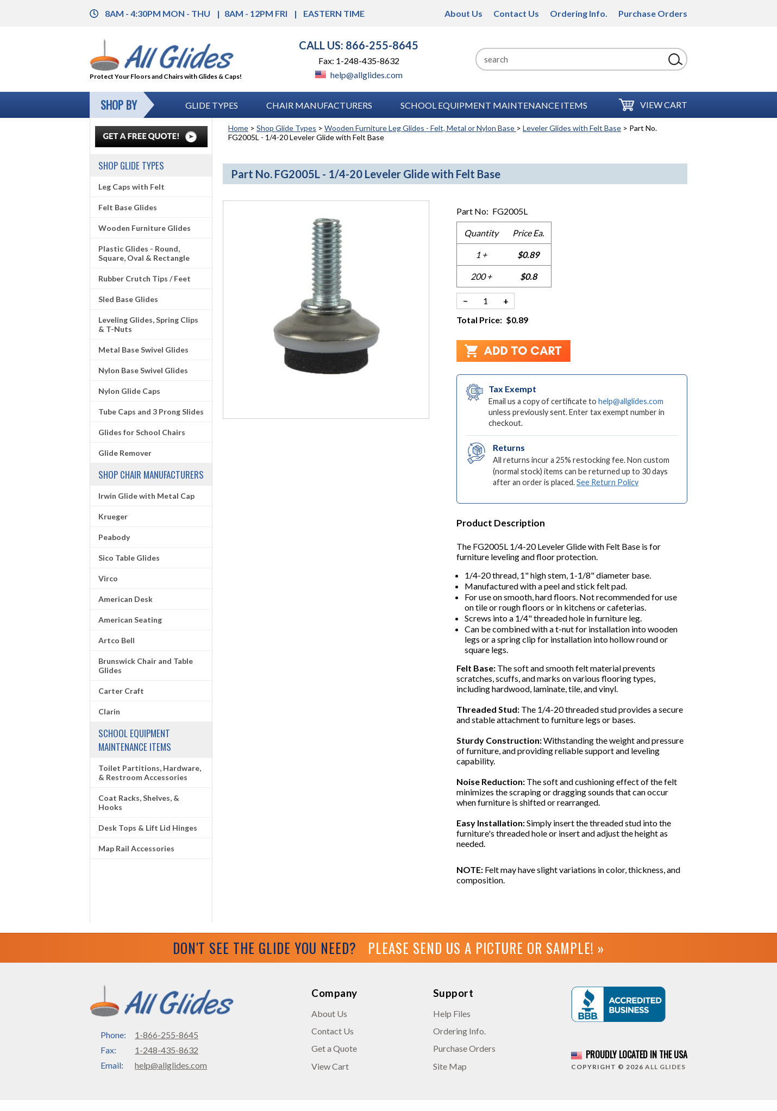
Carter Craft (121, 690)
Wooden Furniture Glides (144, 228)
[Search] (570, 59)
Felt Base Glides (127, 207)
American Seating (130, 619)
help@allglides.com (359, 75)
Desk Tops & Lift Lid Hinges (147, 827)
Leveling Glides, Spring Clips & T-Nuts (148, 324)
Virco (108, 578)
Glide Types (211, 105)
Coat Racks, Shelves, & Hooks (138, 802)
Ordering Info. (578, 13)
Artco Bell (116, 640)
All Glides (665, 1067)
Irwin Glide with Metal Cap (146, 495)
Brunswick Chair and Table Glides (145, 665)
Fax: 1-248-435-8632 (358, 60)
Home (238, 128)
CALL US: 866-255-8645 (358, 45)
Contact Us (516, 13)
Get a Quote (334, 1048)
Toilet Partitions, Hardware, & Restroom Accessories (149, 772)
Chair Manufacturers (319, 105)
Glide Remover (125, 452)
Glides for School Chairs (141, 432)
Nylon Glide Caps (129, 391)
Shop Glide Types (286, 128)
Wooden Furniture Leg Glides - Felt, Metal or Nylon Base (420, 128)
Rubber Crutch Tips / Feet (144, 278)
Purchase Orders (652, 13)
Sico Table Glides (129, 557)
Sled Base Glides (128, 299)
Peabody (114, 537)
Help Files (452, 1013)
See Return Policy (607, 482)
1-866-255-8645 (166, 1035)
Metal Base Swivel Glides (143, 349)
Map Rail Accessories (136, 848)
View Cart (663, 104)
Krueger (113, 516)
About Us (463, 13)
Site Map (450, 1066)
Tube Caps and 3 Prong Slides (151, 411)
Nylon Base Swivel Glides (143, 370)
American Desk (125, 599)
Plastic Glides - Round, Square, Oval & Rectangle (144, 253)
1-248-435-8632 (166, 1050)
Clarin (109, 711)
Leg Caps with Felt (131, 186)
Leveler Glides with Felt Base (572, 128)
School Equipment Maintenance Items (493, 105)
